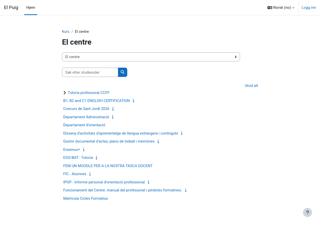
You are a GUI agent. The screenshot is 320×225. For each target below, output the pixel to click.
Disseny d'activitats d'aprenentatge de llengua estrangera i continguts (120, 133)
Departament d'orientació (84, 125)
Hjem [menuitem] (30, 7)
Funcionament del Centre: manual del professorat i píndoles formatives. (122, 190)
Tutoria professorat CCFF (89, 93)
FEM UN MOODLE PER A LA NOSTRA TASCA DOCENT (107, 166)
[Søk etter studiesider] (90, 72)
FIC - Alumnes (74, 174)
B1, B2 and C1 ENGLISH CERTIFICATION (96, 101)
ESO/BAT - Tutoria (78, 158)
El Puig (11, 7)
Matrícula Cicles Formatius (85, 198)
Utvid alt (251, 86)
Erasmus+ (71, 150)
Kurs (66, 32)
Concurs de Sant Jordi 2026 (86, 109)
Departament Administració (86, 117)
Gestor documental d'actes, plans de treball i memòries (108, 142)
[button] (280, 7)
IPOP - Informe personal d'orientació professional (104, 182)
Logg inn (309, 7)
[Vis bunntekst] (307, 212)
